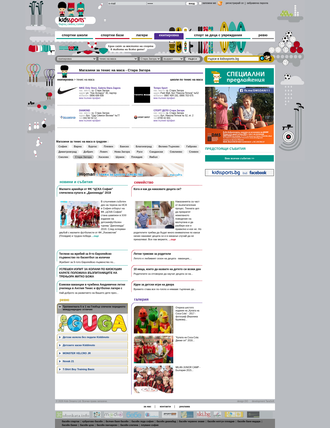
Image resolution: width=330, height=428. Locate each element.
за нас (147, 406)
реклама (184, 406)
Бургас (92, 146)
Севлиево (176, 151)
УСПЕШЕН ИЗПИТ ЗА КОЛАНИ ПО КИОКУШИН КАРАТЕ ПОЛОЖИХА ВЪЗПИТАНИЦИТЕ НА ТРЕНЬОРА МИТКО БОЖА (90, 273)
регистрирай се (235, 3)
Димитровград (67, 151)
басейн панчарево (107, 425)
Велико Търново (169, 146)
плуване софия (149, 425)
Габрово (191, 146)
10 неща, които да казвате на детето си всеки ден (167, 269)
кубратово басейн (92, 421)
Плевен (108, 146)
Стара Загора (83, 157)
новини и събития (76, 182)
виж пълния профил (89, 98)
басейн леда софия (143, 421)
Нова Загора (122, 151)
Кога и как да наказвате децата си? (157, 189)
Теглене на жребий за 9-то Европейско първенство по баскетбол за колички (85, 255)
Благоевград (143, 146)
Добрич (88, 151)
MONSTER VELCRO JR (77, 353)
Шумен (120, 157)
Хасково (104, 157)
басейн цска (87, 425)
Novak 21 (68, 361)
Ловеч (103, 151)
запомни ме (209, 3)
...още (95, 236)
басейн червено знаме (191, 421)
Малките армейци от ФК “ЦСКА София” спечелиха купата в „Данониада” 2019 (86, 190)
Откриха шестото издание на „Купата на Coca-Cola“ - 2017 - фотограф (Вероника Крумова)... (187, 313)
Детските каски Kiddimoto (79, 345)
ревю (263, 35)
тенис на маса (85, 79)
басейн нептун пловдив (220, 421)
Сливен (193, 151)
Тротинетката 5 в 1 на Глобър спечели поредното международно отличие (94, 308)
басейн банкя (69, 425)
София (62, 146)
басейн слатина (129, 425)
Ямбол (153, 157)
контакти (165, 406)
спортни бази (112, 35)
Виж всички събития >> (239, 158)
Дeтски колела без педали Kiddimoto (86, 337)
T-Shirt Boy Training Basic (78, 369)
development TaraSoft (263, 401)
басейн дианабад (166, 421)
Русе (140, 151)
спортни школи (75, 35)
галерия (141, 299)
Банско (124, 146)
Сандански (156, 151)
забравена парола (257, 3)
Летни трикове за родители (152, 253)
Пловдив (137, 157)
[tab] (92, 308)
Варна (78, 146)
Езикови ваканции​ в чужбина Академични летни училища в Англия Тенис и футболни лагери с (92, 286)
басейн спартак (70, 421)
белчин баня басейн (117, 421)
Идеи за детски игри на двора (154, 284)
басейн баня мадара (249, 421)
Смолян (63, 157)
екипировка (169, 35)
